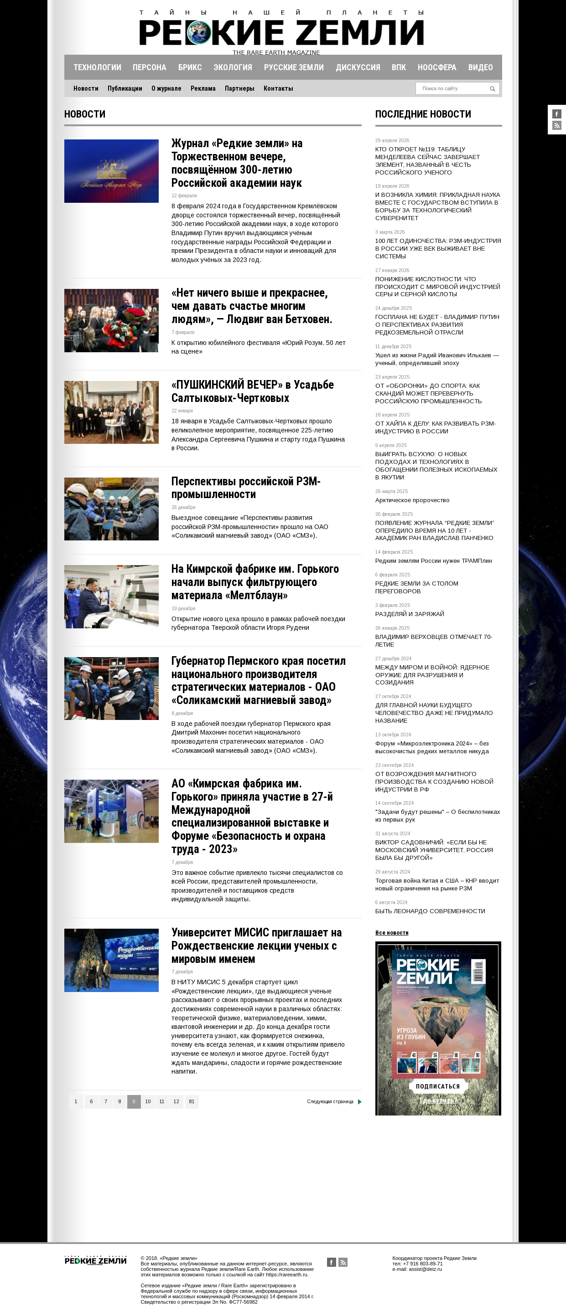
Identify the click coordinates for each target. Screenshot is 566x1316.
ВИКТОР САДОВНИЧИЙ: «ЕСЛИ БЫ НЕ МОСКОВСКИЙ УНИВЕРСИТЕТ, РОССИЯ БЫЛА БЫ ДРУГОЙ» (434, 850)
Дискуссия (358, 67)
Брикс (190, 67)
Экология (232, 67)
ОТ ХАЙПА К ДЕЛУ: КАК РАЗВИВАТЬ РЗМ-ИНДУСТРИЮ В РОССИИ (435, 427)
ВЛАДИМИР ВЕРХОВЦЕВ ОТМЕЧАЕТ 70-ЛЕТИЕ (434, 640)
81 (192, 1101)
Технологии (97, 67)
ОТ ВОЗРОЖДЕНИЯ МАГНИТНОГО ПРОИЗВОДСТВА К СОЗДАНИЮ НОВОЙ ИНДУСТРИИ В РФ (434, 782)
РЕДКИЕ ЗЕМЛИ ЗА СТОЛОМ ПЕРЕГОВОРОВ (416, 587)
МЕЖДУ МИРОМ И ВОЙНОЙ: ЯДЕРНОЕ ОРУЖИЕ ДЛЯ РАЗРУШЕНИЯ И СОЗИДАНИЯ (432, 675)
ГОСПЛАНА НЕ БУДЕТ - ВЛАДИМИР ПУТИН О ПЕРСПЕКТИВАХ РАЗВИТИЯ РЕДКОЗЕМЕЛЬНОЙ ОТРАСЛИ (437, 325)
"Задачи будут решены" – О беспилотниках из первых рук (437, 815)
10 (148, 1101)
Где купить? (438, 1100)
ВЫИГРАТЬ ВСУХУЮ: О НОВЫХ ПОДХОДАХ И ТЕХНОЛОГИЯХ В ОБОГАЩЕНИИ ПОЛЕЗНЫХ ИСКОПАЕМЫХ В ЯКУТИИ (436, 466)
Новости (86, 88)
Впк (399, 67)
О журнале (166, 88)
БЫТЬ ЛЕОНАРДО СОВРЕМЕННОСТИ (430, 911)
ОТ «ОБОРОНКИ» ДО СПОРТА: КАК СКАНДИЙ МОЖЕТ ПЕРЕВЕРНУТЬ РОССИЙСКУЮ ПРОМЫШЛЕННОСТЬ (428, 393)
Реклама (203, 88)
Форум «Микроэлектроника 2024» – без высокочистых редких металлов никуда (432, 747)
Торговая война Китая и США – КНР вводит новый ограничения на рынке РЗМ (437, 884)
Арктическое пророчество (412, 500)
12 (176, 1101)
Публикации (125, 88)
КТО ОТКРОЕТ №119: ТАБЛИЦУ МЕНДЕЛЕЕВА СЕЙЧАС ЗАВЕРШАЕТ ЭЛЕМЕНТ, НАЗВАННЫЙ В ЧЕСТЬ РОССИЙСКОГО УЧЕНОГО (427, 161)
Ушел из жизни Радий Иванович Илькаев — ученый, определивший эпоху (437, 359)
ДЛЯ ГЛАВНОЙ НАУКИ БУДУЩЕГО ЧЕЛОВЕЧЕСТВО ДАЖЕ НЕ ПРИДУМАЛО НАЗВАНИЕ (434, 713)
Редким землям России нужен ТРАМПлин (433, 560)
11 (162, 1101)
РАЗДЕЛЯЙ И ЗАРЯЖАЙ (409, 614)
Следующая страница (334, 1102)
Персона (149, 67)
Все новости (392, 932)
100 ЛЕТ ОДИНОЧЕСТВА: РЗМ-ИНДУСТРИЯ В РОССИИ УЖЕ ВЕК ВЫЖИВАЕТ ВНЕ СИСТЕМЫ (438, 248)
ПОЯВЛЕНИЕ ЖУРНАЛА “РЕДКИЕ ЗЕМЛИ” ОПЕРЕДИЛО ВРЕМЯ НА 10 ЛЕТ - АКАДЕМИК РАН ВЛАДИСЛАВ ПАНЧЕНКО (434, 530)
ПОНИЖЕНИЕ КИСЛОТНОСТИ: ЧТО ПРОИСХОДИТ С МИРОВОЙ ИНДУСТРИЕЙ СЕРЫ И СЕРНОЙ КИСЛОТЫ (437, 287)
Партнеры (239, 88)
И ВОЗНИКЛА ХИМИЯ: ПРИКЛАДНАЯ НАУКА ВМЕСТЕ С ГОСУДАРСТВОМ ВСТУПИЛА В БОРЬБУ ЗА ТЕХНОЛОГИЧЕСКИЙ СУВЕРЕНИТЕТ (437, 206)
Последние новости (423, 114)
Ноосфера (437, 67)
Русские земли (294, 67)
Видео (480, 67)
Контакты (278, 88)
